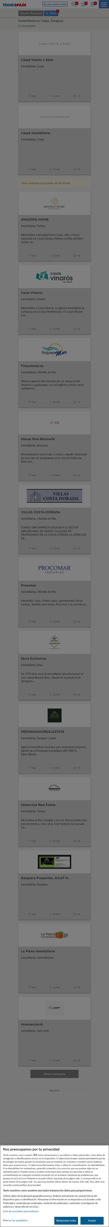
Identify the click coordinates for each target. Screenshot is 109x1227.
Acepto (92, 1220)
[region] (54, 1186)
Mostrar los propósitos (15, 1220)
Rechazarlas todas (66, 1220)
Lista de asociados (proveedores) (20, 1211)
